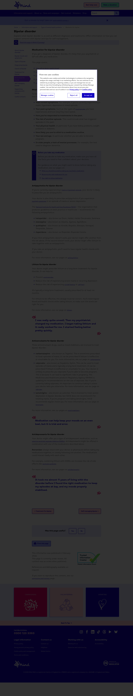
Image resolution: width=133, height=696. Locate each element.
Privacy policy (74, 90)
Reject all (74, 95)
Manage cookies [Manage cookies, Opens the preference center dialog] (47, 95)
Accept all (88, 95)
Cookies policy (87, 90)
